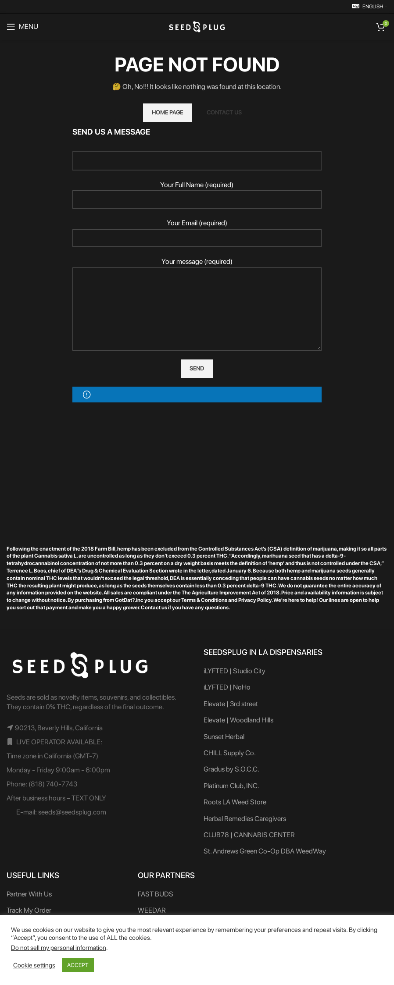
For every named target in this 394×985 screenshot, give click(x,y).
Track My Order (29, 910)
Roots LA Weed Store (235, 802)
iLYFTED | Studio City (234, 671)
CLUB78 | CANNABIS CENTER (249, 835)
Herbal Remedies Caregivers (245, 818)
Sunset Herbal (224, 737)
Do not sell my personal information (58, 948)
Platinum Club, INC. (231, 786)
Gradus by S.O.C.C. (231, 769)
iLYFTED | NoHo (227, 687)
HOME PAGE (167, 112)
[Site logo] (197, 26)
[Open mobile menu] (22, 27)
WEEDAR (152, 910)
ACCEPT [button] (78, 965)
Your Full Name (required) (197, 192)
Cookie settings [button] (34, 965)
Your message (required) (197, 285)
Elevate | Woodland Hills (238, 720)
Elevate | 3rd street (231, 704)
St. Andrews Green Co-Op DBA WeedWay (265, 851)
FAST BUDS (155, 894)
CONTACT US (224, 112)
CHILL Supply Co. (230, 753)
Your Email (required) (197, 230)
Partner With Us (29, 894)
